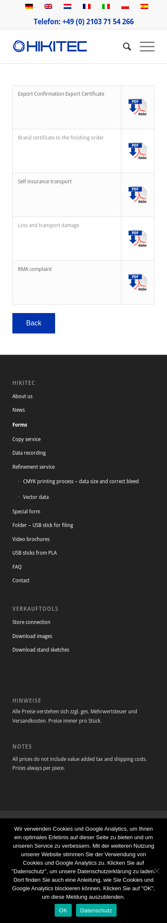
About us (22, 396)
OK (63, 910)
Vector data (36, 497)
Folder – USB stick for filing (42, 525)
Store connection (31, 622)
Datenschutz (96, 910)
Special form (26, 511)
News (18, 409)
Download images (32, 636)
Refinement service (33, 466)
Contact (20, 580)
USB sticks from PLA (34, 552)
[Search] (122, 46)
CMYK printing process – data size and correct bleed (81, 481)
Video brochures (31, 539)
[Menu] (143, 46)
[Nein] (156, 870)
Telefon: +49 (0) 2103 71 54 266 (84, 21)
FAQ (17, 566)
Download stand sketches (40, 649)
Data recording (29, 452)
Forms (19, 424)
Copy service (26, 439)
